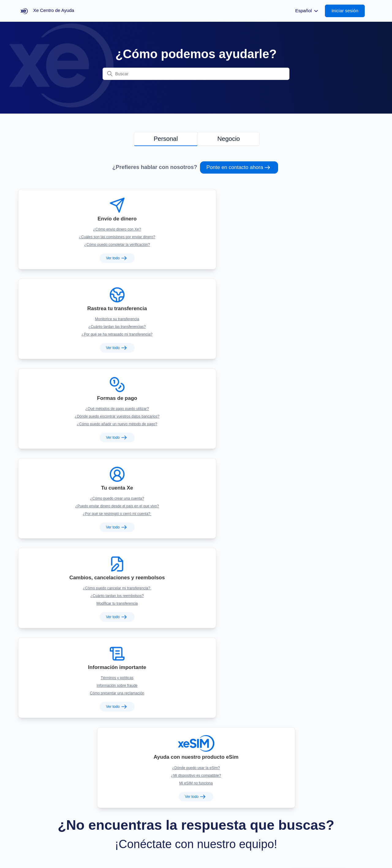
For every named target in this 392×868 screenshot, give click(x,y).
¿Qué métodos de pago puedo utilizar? (316, 222)
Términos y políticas (316, 303)
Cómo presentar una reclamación (316, 319)
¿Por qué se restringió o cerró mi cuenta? (75, 319)
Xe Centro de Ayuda (351, 845)
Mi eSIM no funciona (196, 401)
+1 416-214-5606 (280, 752)
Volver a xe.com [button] (36, 845)
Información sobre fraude (316, 311)
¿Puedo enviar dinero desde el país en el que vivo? (75, 311)
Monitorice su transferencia (196, 222)
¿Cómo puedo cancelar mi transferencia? (196, 303)
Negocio (228, 138)
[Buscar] (196, 74)
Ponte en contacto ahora (239, 167)
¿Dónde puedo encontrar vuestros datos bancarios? (316, 229)
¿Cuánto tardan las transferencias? (195, 229)
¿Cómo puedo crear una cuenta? (75, 303)
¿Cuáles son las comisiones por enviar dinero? (75, 229)
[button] (347, 11)
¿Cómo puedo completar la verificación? (75, 237)
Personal (166, 138)
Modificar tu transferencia (196, 319)
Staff (192, 845)
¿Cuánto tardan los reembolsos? (196, 311)
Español (307, 11)
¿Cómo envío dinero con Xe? (75, 222)
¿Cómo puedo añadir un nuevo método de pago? (317, 237)
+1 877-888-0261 (280, 730)
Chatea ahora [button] (57, 565)
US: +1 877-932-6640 (280, 707)
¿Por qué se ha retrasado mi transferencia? (195, 237)
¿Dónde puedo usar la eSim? (196, 385)
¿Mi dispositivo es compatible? (196, 393)
